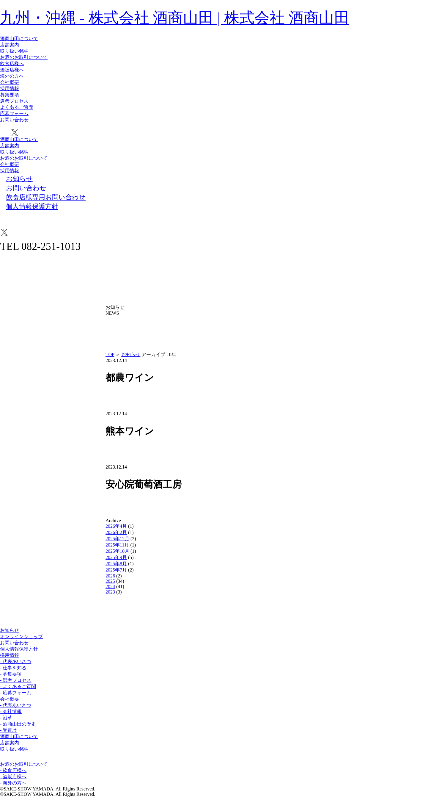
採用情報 (9, 88)
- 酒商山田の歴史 (18, 723)
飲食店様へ (12, 63)
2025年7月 (116, 569)
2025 (110, 581)
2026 (110, 575)
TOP (110, 354)
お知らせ (130, 354)
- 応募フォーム (15, 692)
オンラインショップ (21, 636)
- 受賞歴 (8, 730)
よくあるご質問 (16, 107)
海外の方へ (12, 76)
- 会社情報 (11, 711)
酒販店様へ (12, 69)
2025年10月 (117, 551)
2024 (110, 586)
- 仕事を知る (13, 667)
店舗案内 (9, 44)
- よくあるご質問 (18, 686)
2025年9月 (116, 557)
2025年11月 (117, 544)
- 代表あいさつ (15, 661)
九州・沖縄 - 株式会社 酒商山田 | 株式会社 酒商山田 (174, 17)
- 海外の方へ (13, 782)
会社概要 (9, 82)
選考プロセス (14, 101)
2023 (110, 591)
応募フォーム (14, 113)
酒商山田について (19, 38)
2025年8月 (116, 563)
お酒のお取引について (24, 57)
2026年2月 (116, 532)
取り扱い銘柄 (14, 51)
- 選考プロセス (15, 680)
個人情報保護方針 (19, 649)
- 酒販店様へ (13, 776)
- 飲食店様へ (13, 770)
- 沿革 (6, 717)
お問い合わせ (14, 119)
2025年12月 (117, 538)
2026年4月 (116, 526)
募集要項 (9, 94)
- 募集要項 (11, 674)
